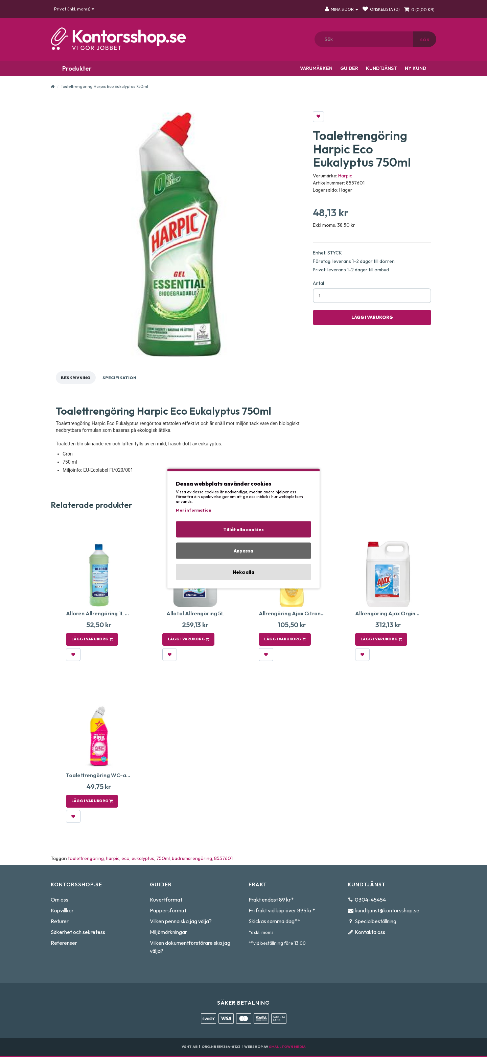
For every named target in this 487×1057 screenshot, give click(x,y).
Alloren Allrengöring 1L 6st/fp (104, 613)
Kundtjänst (381, 68)
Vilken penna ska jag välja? (181, 921)
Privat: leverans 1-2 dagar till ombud (351, 270)
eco (125, 858)
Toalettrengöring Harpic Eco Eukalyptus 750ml (104, 86)
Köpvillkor (62, 910)
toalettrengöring (86, 858)
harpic (112, 858)
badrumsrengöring (192, 858)
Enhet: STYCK (327, 253)
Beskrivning (76, 377)
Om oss (59, 899)
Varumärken (315, 68)
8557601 (223, 858)
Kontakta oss (370, 932)
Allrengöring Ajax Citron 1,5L (295, 613)
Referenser (64, 942)
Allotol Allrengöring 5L (195, 613)
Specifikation (119, 377)
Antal (318, 283)
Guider (348, 68)
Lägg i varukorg (372, 317)
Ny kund (415, 68)
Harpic (345, 176)
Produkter (76, 68)
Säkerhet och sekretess (78, 932)
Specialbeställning (375, 921)
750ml (163, 858)
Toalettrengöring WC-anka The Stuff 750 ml (122, 775)
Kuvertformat (166, 899)
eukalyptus (143, 858)
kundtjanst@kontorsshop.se (387, 910)
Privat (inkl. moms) (74, 8)
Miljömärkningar (168, 932)
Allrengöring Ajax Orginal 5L (391, 613)
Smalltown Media (287, 1046)
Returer (60, 921)
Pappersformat (168, 910)
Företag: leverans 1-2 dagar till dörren (354, 261)
